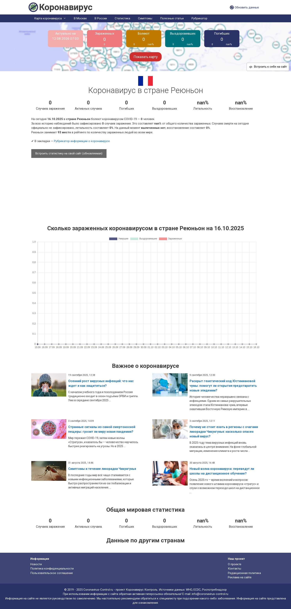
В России (101, 18)
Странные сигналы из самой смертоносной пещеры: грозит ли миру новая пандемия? (101, 429)
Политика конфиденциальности (52, 568)
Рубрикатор (199, 18)
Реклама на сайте (240, 577)
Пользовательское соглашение (51, 573)
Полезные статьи (172, 18)
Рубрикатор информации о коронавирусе (82, 141)
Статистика (122, 18)
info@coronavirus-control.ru (210, 594)
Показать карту (145, 57)
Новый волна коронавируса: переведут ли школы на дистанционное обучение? (222, 471)
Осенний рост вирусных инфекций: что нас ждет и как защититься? (101, 383)
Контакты (234, 568)
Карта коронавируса (52, 18)
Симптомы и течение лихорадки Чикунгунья (102, 469)
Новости (36, 564)
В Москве (80, 18)
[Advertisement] (145, 189)
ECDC (197, 589)
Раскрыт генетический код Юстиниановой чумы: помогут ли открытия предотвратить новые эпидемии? (223, 385)
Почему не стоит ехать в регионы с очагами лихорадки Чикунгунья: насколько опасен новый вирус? (224, 431)
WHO (189, 589)
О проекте (234, 564)
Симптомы (145, 18)
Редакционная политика (244, 573)
